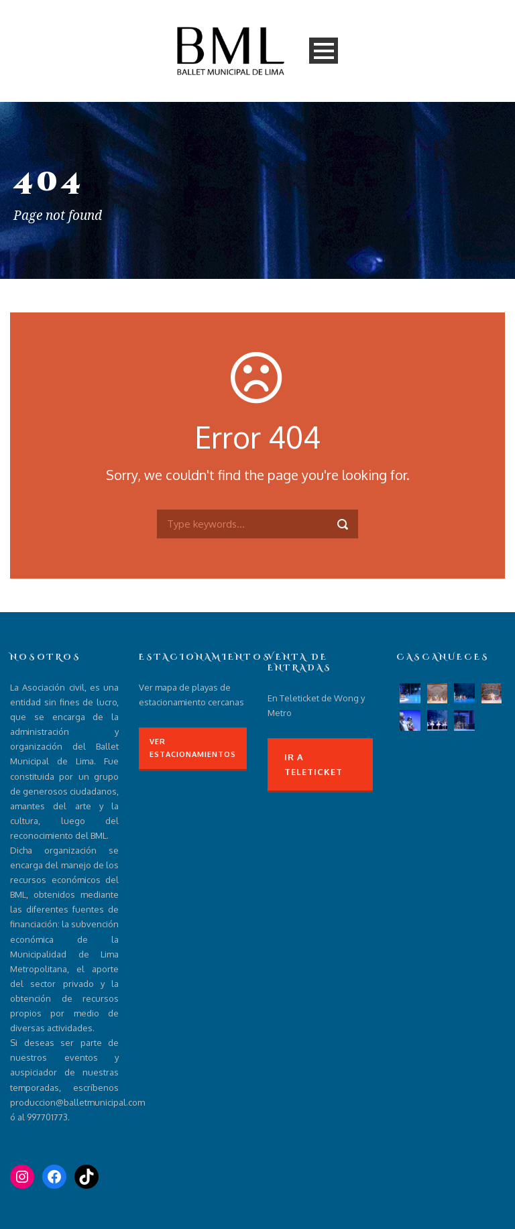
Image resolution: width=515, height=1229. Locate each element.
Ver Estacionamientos (193, 748)
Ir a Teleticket (313, 764)
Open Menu (323, 51)
